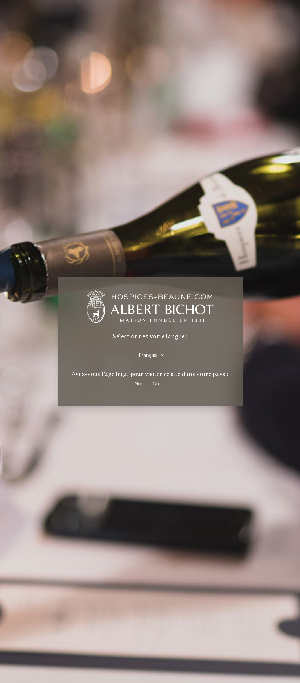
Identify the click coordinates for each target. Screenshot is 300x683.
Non (139, 384)
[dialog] (150, 341)
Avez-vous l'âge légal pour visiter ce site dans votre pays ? (150, 374)
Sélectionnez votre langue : (150, 337)
